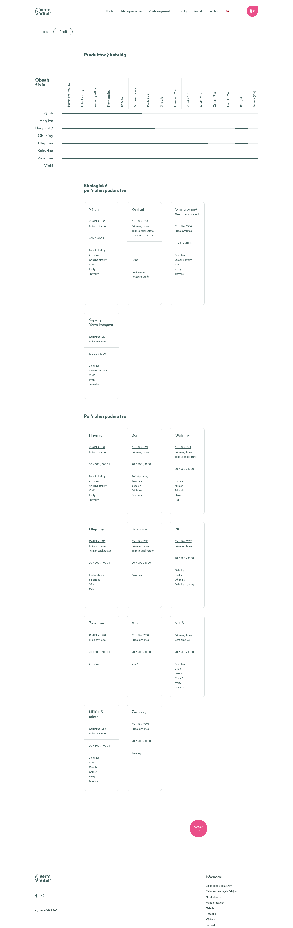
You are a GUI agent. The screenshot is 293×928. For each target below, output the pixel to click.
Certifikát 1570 (97, 635)
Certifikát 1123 (97, 221)
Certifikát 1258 (140, 635)
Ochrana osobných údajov (221, 891)
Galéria (210, 908)
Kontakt (210, 925)
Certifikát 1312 (97, 337)
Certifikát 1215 (140, 541)
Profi (63, 32)
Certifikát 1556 (183, 226)
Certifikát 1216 (97, 541)
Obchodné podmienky (219, 885)
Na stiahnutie (213, 897)
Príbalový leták (97, 226)
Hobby (44, 31)
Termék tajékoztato (143, 230)
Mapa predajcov (215, 902)
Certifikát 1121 (97, 447)
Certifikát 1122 (140, 221)
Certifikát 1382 (97, 729)
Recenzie (211, 913)
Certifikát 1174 (140, 447)
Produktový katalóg (105, 55)
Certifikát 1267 (183, 541)
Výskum (210, 919)
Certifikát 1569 (140, 724)
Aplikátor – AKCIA (142, 235)
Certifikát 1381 (183, 639)
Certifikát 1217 (183, 447)
